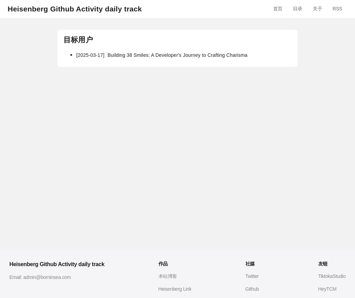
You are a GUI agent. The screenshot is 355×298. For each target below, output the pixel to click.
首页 (278, 8)
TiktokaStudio (332, 276)
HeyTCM (327, 289)
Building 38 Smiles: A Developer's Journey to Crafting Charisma (162, 55)
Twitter (252, 276)
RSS (337, 8)
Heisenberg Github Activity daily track (75, 9)
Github (252, 289)
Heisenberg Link (175, 289)
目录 (297, 8)
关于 (317, 8)
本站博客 (168, 276)
